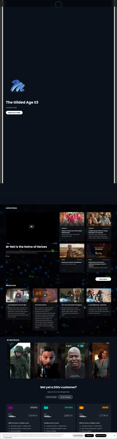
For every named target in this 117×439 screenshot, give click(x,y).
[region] (58, 435)
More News (103, 279)
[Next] (108, 360)
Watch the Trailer (14, 113)
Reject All (89, 435)
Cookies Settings (78, 435)
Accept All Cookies (101, 435)
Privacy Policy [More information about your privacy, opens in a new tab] (8, 437)
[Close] (114, 435)
